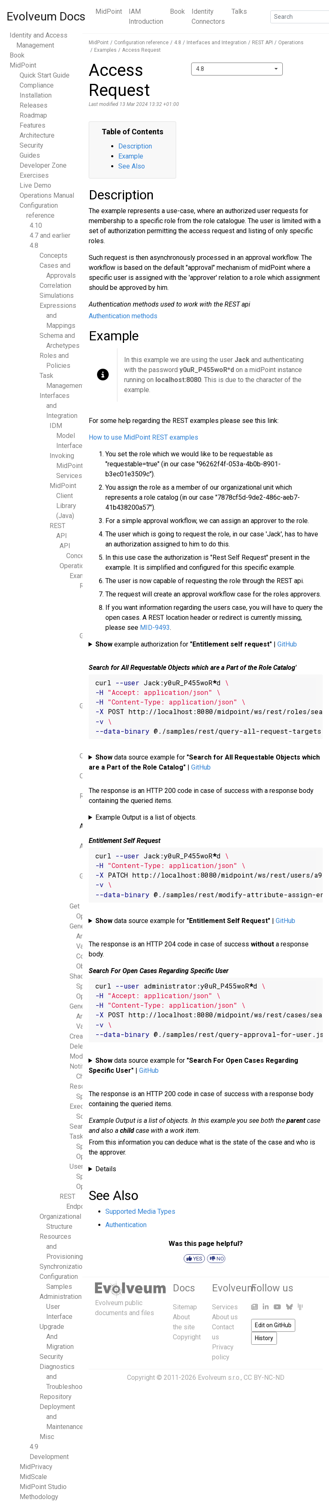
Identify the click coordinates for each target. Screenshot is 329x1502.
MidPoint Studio (43, 1487)
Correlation (55, 285)
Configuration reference (141, 42)
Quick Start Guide (45, 75)
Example (130, 156)
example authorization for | (196, 644)
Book (177, 11)
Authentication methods (123, 316)
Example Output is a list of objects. (146, 817)
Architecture (37, 135)
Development (49, 1457)
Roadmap (33, 115)
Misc (47, 1437)
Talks (239, 11)
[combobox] (237, 69)
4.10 (36, 225)
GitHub (287, 644)
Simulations (57, 295)
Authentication (126, 1225)
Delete (79, 1046)
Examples (105, 50)
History (264, 1338)
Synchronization (63, 1267)
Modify (80, 1056)
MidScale (33, 1477)
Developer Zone (43, 165)
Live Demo (35, 185)
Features (32, 125)
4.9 (34, 1447)
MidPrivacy (36, 1467)
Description (135, 146)
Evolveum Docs (46, 16)
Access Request (141, 50)
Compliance (37, 85)
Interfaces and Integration (217, 42)
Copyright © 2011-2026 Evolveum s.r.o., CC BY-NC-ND (205, 1377)
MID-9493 (155, 627)
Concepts (53, 255)
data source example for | (204, 762)
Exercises (34, 175)
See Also (131, 166)
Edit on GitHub (273, 1325)
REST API (262, 42)
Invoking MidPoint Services (66, 466)
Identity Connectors (208, 16)
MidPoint (108, 11)
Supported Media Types (140, 1211)
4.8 (34, 245)
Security (31, 145)
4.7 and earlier (50, 235)
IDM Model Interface (66, 436)
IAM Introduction (146, 16)
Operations (76, 566)
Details (105, 1169)
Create (79, 1036)
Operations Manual (47, 195)
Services (225, 1307)
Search (80, 1126)
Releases (33, 105)
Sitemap (185, 1307)
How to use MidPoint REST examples (143, 437)
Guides (30, 155)
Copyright (187, 1337)
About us (225, 1317)
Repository (56, 1397)
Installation (36, 95)
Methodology (39, 1497)
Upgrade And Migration (57, 1337)
